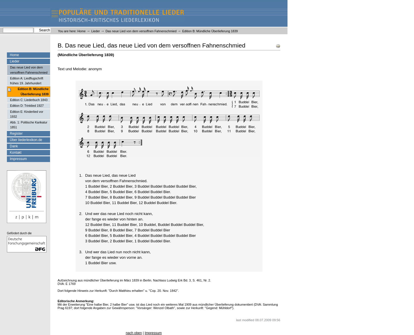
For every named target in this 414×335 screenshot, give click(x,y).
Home (81, 31)
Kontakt (16, 153)
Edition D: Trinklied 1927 (27, 105)
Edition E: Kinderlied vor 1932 (26, 114)
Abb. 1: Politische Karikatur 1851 (28, 125)
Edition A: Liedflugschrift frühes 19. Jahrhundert (26, 81)
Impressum (18, 159)
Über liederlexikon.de (26, 140)
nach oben (134, 333)
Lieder (95, 31)
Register (16, 134)
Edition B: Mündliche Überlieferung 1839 (33, 91)
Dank (14, 146)
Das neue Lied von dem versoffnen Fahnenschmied (141, 31)
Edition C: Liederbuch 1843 (28, 100)
